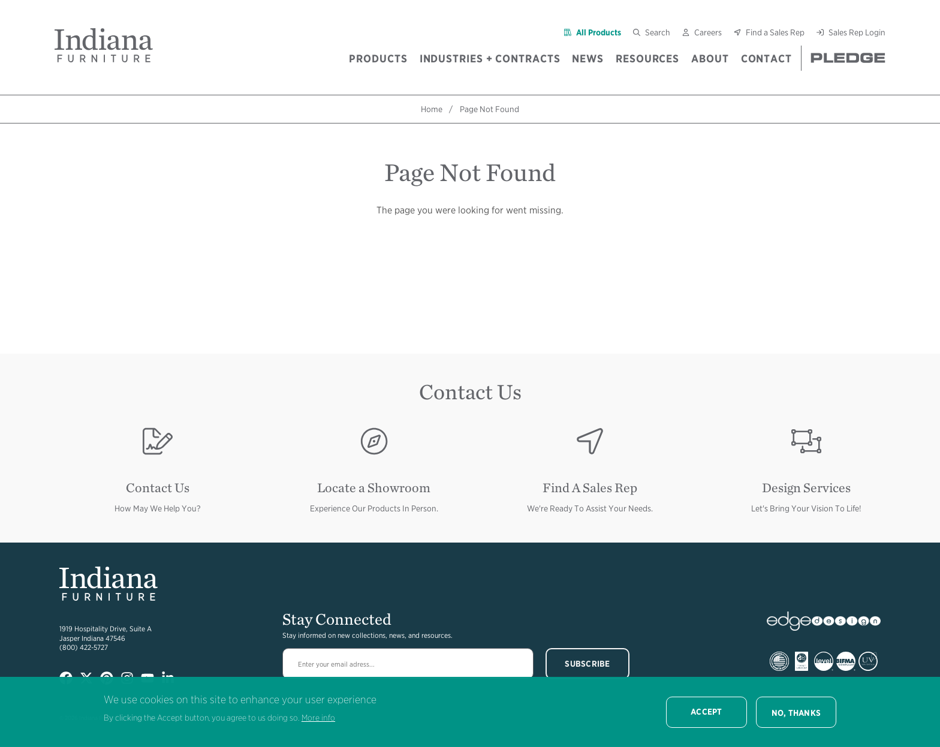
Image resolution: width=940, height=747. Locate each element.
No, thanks (796, 713)
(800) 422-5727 (83, 647)
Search (657, 32)
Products (378, 58)
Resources (647, 58)
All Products (598, 32)
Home (431, 109)
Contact (766, 58)
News (588, 58)
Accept (706, 711)
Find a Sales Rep (775, 32)
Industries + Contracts (490, 58)
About (710, 58)
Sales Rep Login (856, 32)
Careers (708, 32)
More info (318, 717)
